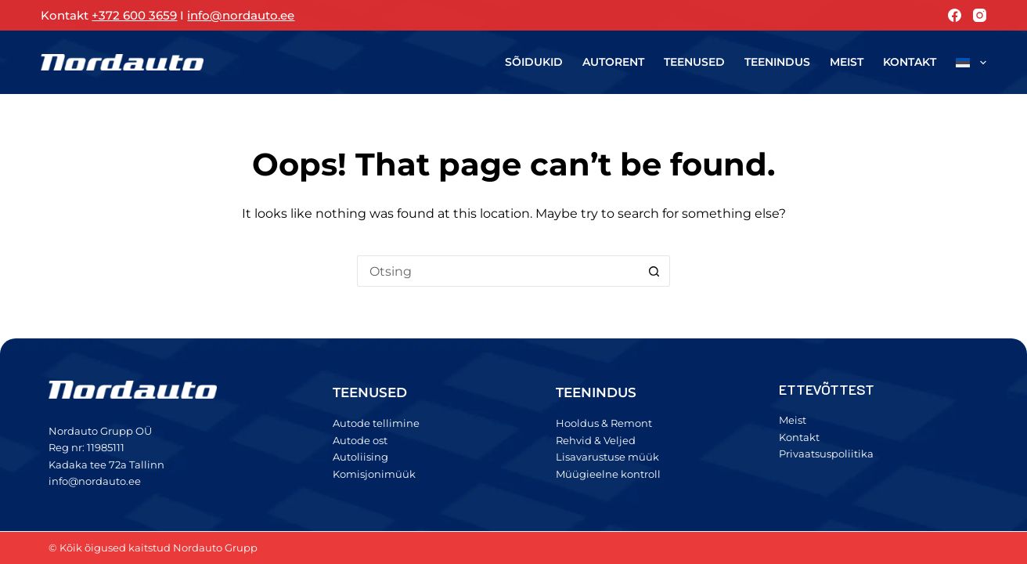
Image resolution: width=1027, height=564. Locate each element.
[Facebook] (954, 15)
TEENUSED (370, 392)
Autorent (613, 62)
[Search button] (654, 271)
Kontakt (909, 62)
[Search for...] (498, 271)
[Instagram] (979, 15)
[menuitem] (966, 62)
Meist (846, 62)
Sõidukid (534, 62)
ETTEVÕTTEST (826, 389)
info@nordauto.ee (240, 15)
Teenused (694, 62)
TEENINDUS (596, 392)
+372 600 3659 (134, 15)
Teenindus (777, 62)
